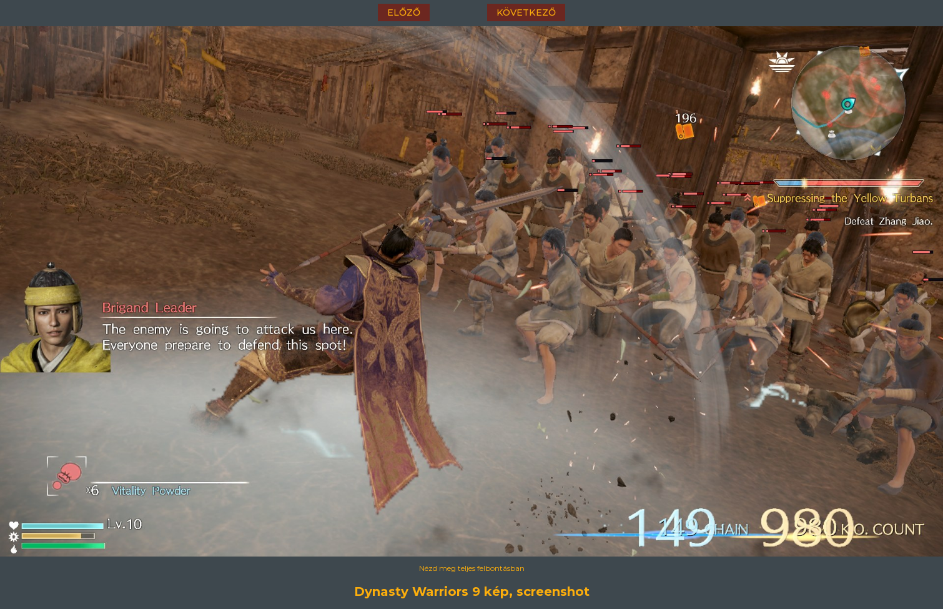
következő (526, 12)
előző (403, 12)
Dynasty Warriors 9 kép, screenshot (472, 591)
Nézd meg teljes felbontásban (472, 568)
